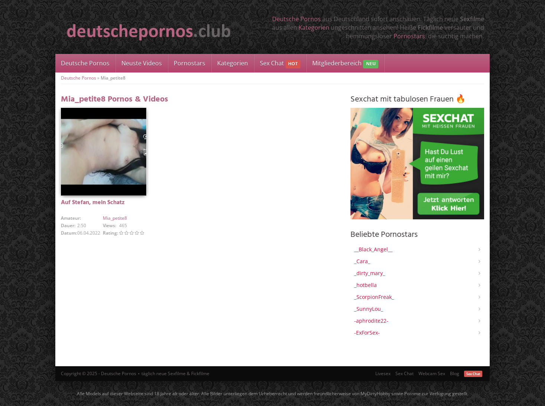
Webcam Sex (431, 373)
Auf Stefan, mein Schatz (93, 202)
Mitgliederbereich (345, 63)
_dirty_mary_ (369, 273)
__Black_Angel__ (373, 249)
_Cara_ (362, 261)
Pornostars (409, 36)
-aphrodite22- (371, 320)
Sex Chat (280, 63)
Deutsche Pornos (296, 19)
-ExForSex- (367, 332)
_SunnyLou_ (368, 308)
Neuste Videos (141, 63)
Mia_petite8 (115, 218)
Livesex (383, 373)
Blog (454, 373)
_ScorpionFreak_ (374, 296)
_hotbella (365, 285)
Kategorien (313, 27)
